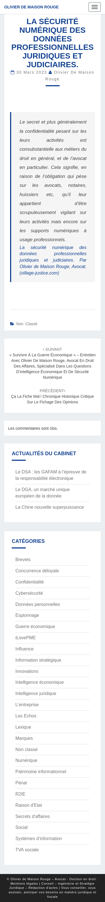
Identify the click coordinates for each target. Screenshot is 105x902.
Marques (24, 738)
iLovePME (25, 637)
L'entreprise (27, 704)
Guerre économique (35, 626)
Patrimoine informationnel (40, 771)
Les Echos (25, 715)
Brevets (23, 559)
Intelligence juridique (35, 693)
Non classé (26, 324)
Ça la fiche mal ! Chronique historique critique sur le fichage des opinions (52, 396)
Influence (24, 649)
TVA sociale (27, 849)
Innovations (26, 671)
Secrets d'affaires (32, 816)
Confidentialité (29, 582)
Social (21, 827)
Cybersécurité (29, 593)
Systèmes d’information (38, 838)
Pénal (21, 782)
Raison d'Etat (28, 805)
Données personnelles (37, 604)
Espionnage (27, 615)
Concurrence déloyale (37, 570)
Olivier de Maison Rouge (31, 7)
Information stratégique (38, 660)
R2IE (20, 794)
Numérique (26, 760)
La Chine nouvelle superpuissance (49, 507)
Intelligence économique (39, 682)
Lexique (23, 727)
